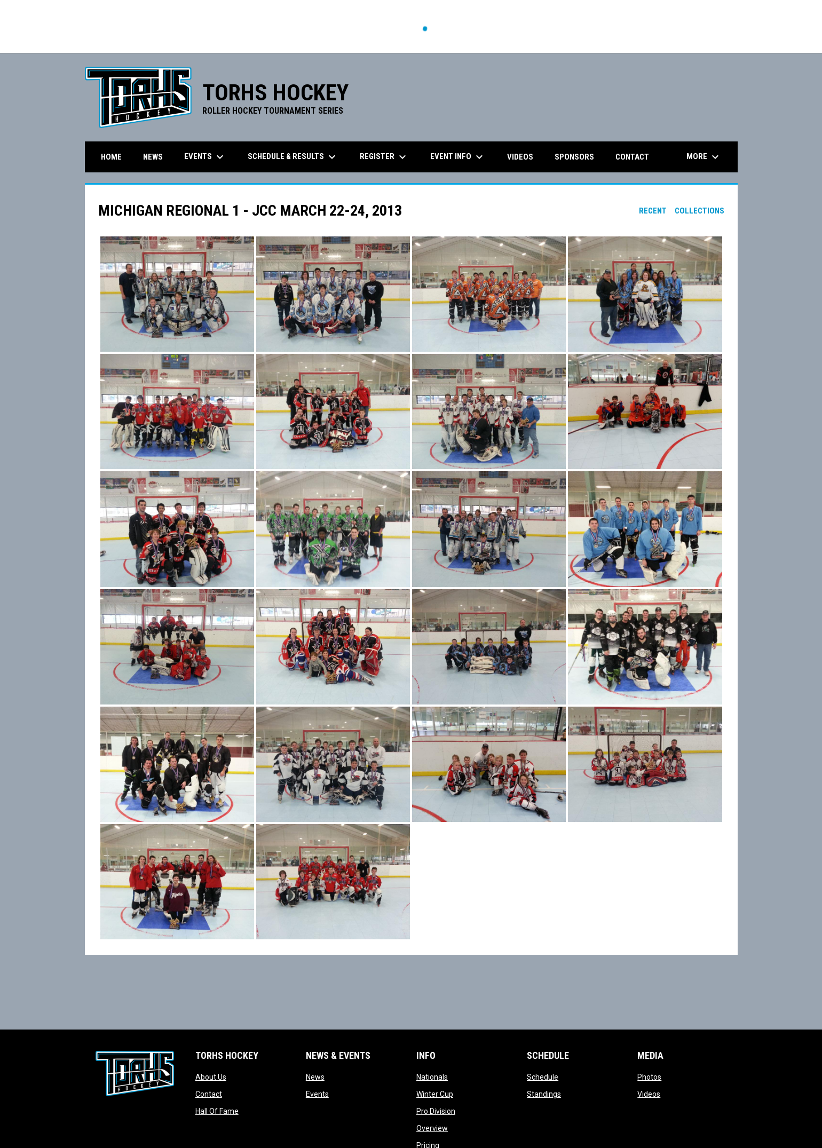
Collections (699, 211)
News (315, 1077)
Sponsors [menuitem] (574, 157)
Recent (653, 211)
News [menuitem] (153, 157)
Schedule (542, 1077)
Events (317, 1094)
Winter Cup (434, 1094)
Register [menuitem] (384, 157)
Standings (544, 1094)
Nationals (432, 1077)
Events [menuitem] (205, 157)
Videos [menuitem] (520, 157)
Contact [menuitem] (632, 157)
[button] (177, 294)
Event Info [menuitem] (458, 157)
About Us (210, 1077)
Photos (649, 1077)
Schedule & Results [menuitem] (293, 157)
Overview (432, 1128)
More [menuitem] (704, 157)
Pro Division (435, 1111)
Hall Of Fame (217, 1111)
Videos (648, 1094)
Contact (208, 1094)
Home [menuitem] (111, 157)
